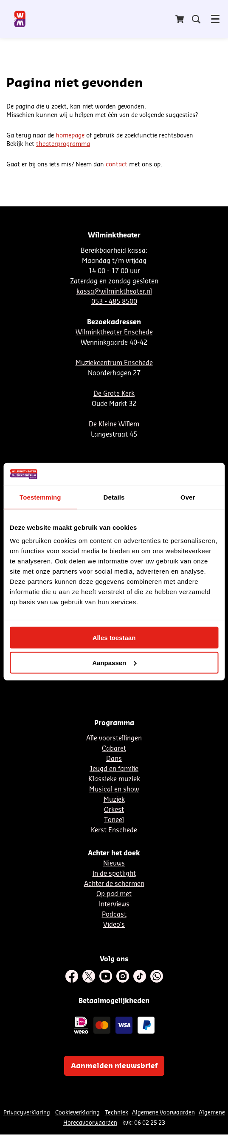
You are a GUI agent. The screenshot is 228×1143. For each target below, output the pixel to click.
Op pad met (114, 894)
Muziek (114, 800)
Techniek (116, 1112)
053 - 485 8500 (114, 302)
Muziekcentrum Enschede (114, 363)
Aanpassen (114, 662)
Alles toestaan (114, 637)
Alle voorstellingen (114, 738)
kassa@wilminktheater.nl (114, 292)
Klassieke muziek (114, 779)
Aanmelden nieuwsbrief (114, 1066)
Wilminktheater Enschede (114, 332)
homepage (70, 136)
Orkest (114, 810)
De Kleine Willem (114, 424)
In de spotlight (114, 874)
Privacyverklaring (26, 1112)
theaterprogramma (63, 144)
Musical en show (114, 789)
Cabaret (114, 749)
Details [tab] (114, 496)
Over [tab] (187, 496)
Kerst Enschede (114, 830)
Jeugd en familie (114, 769)
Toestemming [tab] (40, 496)
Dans (114, 759)
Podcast (114, 915)
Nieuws (114, 863)
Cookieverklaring (77, 1112)
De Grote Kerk (114, 394)
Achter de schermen (114, 884)
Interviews (114, 904)
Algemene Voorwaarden (163, 1112)
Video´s (114, 925)
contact (117, 165)
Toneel (114, 820)
